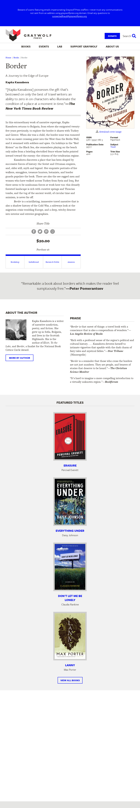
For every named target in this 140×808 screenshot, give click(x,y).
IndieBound (34, 262)
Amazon (71, 262)
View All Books (70, 680)
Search (127, 36)
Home (8, 57)
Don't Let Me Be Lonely (70, 598)
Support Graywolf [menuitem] (83, 46)
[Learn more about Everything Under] (70, 502)
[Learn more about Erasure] (70, 436)
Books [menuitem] (25, 46)
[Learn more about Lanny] (70, 636)
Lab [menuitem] (59, 46)
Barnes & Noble (52, 262)
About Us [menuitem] (112, 46)
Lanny (70, 665)
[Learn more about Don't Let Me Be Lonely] (70, 567)
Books (16, 57)
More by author (19, 358)
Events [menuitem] (44, 46)
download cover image (110, 131)
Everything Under (70, 531)
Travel (113, 146)
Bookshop (15, 262)
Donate (112, 35)
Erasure (70, 465)
